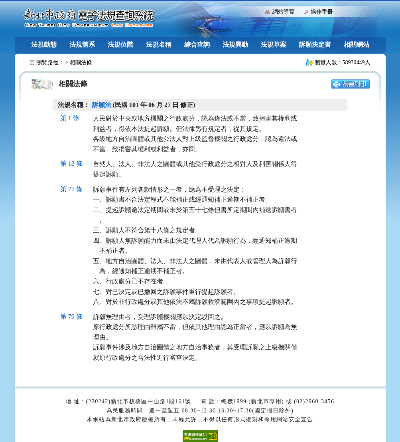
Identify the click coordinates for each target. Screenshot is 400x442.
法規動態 (44, 44)
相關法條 (81, 62)
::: (257, 11)
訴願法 (101, 104)
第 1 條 (69, 118)
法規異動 (235, 44)
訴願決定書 (315, 44)
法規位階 (120, 44)
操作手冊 (322, 12)
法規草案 (273, 44)
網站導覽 (283, 12)
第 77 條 (71, 189)
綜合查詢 (197, 44)
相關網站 (356, 44)
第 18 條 (71, 163)
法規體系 (82, 44)
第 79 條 (71, 316)
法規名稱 (158, 44)
